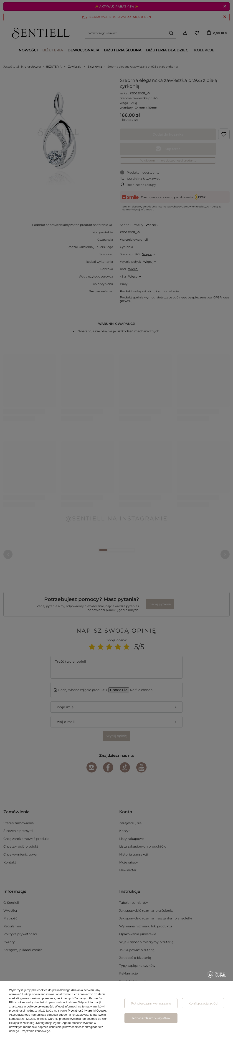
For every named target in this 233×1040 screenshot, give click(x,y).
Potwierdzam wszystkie (151, 1018)
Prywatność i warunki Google (87, 1010)
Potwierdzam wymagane (151, 1003)
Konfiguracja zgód (203, 1003)
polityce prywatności (40, 1006)
